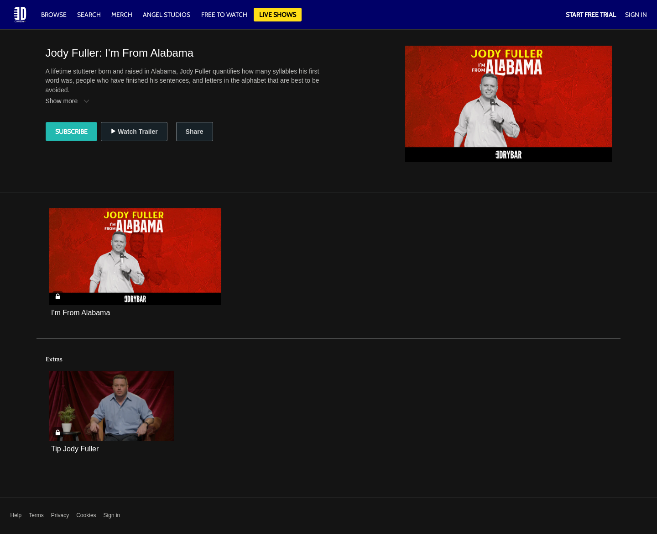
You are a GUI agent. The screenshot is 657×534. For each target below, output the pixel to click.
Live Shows (277, 15)
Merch (121, 15)
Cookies (86, 515)
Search (89, 15)
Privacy (60, 515)
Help (16, 515)
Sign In (636, 15)
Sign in (112, 515)
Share (194, 131)
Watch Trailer (133, 131)
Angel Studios (166, 15)
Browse (54, 15)
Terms (36, 515)
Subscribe (71, 131)
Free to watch (224, 15)
